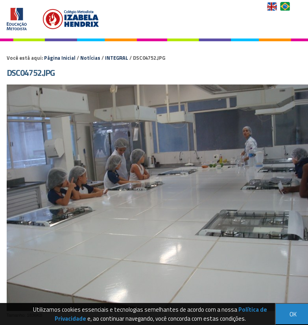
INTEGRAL (116, 58)
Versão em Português (285, 6)
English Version (272, 6)
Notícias (90, 58)
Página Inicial (60, 58)
